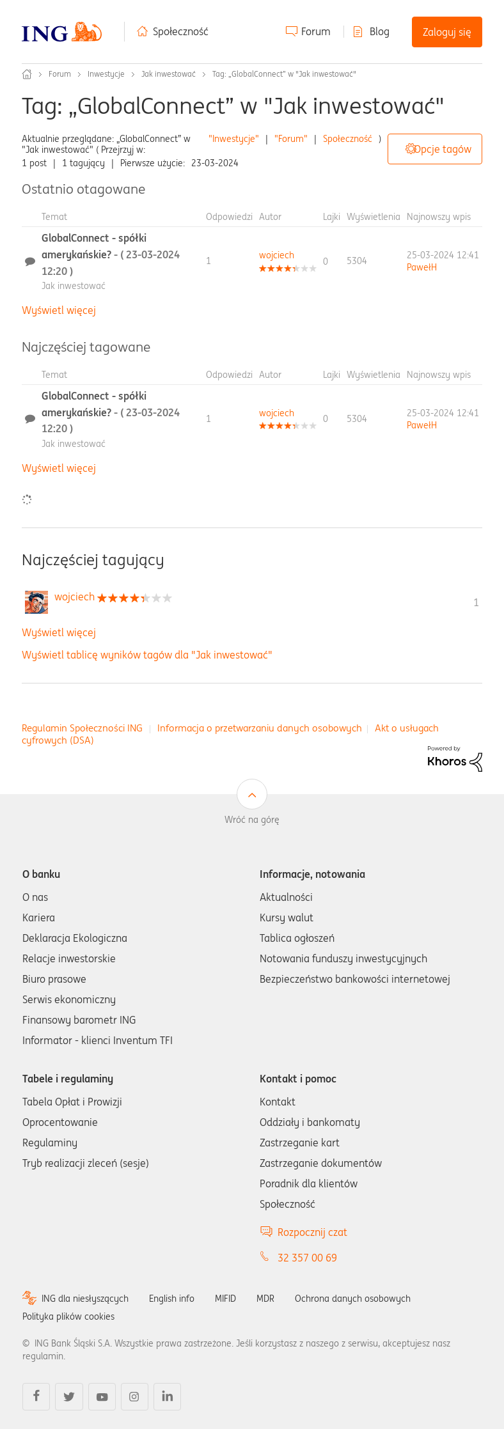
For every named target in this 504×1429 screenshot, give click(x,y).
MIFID (225, 1298)
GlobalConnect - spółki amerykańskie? (111, 254)
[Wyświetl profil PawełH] (422, 267)
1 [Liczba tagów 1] (476, 602)
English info (171, 1298)
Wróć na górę (252, 819)
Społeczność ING (27, 74)
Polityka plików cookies (68, 1316)
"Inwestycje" (234, 138)
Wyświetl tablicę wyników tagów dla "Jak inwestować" (147, 654)
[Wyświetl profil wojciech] (276, 255)
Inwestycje (106, 74)
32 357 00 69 (307, 1257)
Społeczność (181, 31)
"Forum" (291, 138)
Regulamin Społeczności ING (82, 728)
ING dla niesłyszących (85, 1298)
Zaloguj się (447, 32)
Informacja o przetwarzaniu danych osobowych (259, 728)
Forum (316, 31)
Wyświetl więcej (59, 310)
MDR (265, 1298)
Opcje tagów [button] (442, 149)
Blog (380, 31)
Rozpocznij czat (312, 1232)
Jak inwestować (168, 74)
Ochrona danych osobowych (353, 1298)
